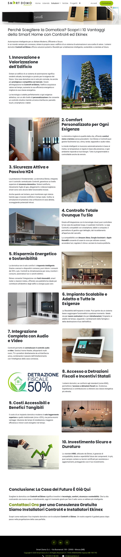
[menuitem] (37, 3)
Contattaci (106, 3)
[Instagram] (67, 542)
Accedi (94, 3)
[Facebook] (54, 542)
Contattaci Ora (24, 504)
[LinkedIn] (60, 542)
